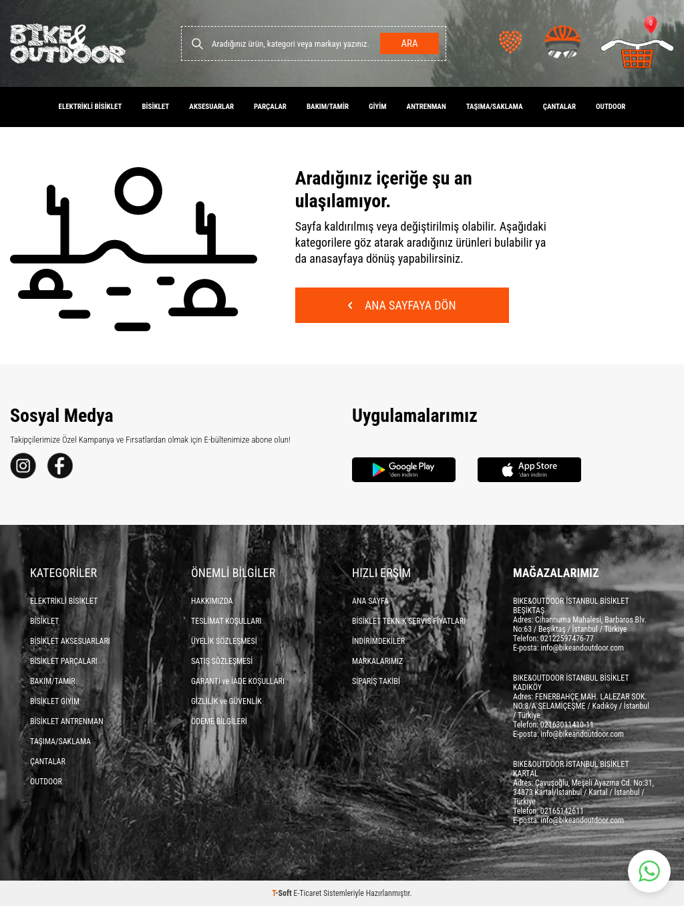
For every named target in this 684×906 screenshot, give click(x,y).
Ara (409, 43)
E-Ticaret (307, 893)
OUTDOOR (610, 106)
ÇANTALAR (559, 106)
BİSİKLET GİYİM (54, 701)
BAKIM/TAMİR (328, 106)
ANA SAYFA (370, 601)
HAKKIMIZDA (212, 601)
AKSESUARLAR (211, 106)
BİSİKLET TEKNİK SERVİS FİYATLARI (409, 621)
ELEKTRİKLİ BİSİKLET (90, 106)
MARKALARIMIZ (377, 661)
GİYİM (378, 106)
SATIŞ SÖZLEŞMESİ (221, 661)
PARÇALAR (270, 106)
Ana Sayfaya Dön (402, 305)
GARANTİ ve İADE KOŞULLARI (238, 681)
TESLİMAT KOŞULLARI (226, 621)
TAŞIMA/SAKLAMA (494, 106)
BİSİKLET (155, 106)
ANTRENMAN (426, 106)
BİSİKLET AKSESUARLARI (70, 641)
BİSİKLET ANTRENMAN (67, 721)
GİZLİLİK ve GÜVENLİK (226, 701)
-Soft (282, 893)
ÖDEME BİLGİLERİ (219, 721)
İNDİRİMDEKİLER (378, 641)
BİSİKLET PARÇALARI (64, 661)
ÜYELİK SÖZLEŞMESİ (224, 641)
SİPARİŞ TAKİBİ (376, 681)
